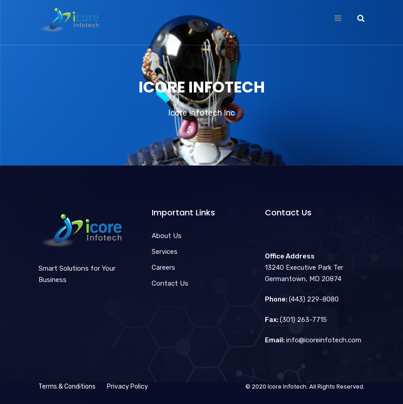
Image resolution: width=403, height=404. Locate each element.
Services (165, 252)
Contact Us (170, 283)
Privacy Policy (127, 386)
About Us (167, 236)
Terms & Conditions (67, 386)
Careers (163, 267)
